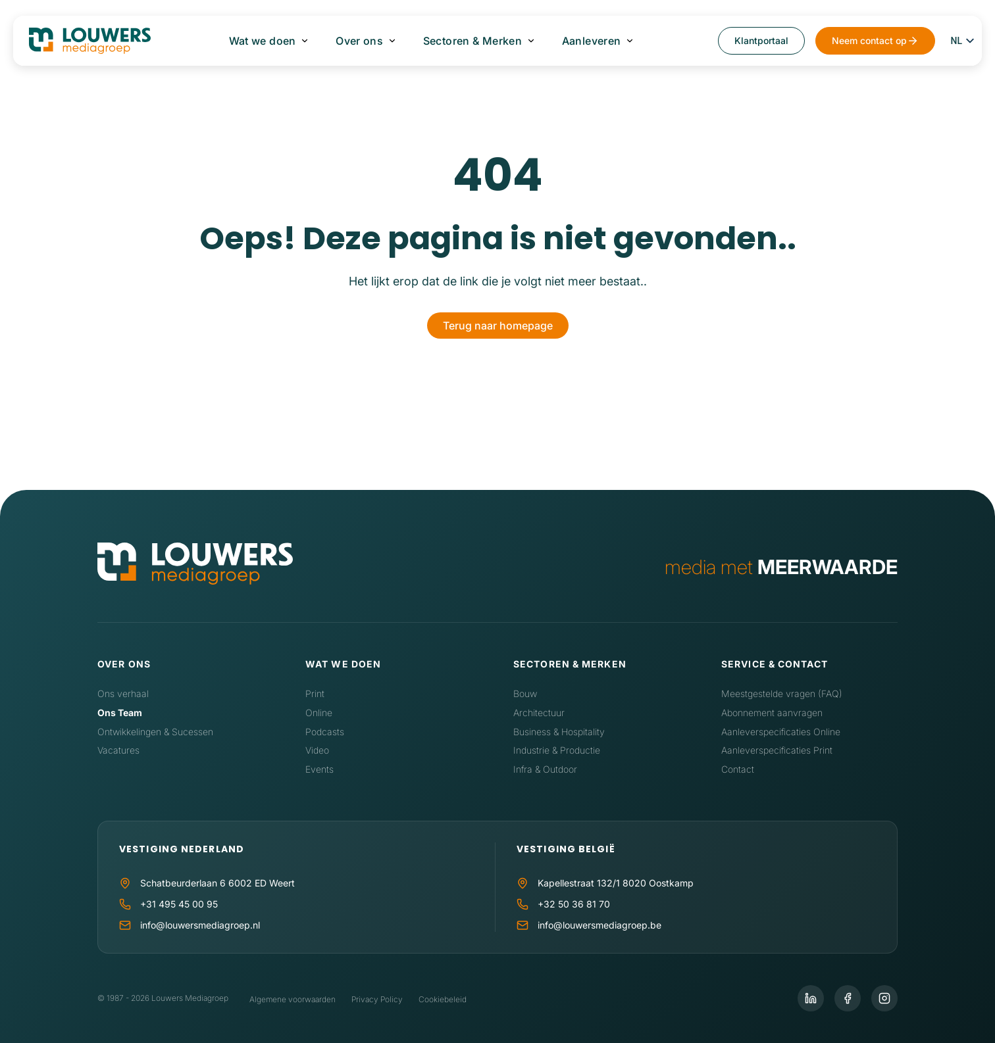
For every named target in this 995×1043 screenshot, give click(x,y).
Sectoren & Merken (473, 40)
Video (317, 750)
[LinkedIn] (811, 998)
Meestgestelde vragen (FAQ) (781, 693)
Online (318, 712)
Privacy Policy (377, 999)
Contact (737, 769)
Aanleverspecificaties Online (780, 731)
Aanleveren (591, 40)
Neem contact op (869, 40)
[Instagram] (884, 998)
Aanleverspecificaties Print (776, 750)
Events (319, 769)
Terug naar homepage (498, 325)
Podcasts (324, 731)
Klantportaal (761, 40)
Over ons (359, 40)
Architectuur (539, 712)
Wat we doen (262, 40)
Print (314, 693)
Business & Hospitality (559, 731)
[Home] (195, 567)
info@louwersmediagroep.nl (200, 925)
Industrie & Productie (556, 750)
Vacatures (118, 750)
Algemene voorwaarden (292, 999)
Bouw (525, 693)
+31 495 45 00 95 (179, 904)
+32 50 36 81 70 (574, 904)
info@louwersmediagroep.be (599, 925)
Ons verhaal (123, 693)
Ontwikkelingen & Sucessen (155, 731)
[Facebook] (847, 998)
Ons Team (119, 712)
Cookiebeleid (443, 999)
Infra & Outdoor (545, 769)
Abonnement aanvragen (772, 712)
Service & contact (774, 663)
